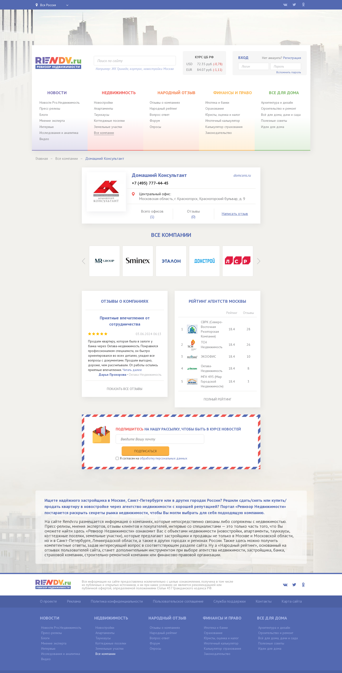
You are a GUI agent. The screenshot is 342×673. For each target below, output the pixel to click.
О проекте (48, 591)
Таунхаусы (101, 114)
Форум (155, 120)
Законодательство (218, 133)
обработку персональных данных (163, 449)
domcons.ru (242, 175)
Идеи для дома (272, 127)
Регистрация (292, 58)
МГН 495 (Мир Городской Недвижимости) (212, 381)
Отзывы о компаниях (165, 102)
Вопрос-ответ (159, 114)
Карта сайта (292, 591)
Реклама (74, 591)
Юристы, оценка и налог (222, 114)
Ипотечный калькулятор (222, 120)
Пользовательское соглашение (178, 591)
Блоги (44, 114)
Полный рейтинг (217, 399)
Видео (44, 139)
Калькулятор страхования (224, 127)
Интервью (47, 127)
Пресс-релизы (50, 108)
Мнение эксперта (52, 120)
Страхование (214, 108)
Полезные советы (274, 120)
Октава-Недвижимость (145, 374)
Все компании (104, 133)
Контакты (264, 591)
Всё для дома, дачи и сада (281, 114)
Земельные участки (108, 127)
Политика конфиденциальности (117, 591)
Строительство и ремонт (278, 108)
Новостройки (103, 102)
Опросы (155, 127)
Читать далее (132, 370)
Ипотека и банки (217, 102)
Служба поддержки (229, 591)
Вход (243, 57)
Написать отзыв (235, 213)
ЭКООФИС (208, 356)
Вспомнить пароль (288, 72)
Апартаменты (103, 108)
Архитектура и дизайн (277, 102)
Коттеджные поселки (109, 120)
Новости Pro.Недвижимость (59, 102)
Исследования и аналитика (59, 133)
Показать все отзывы (124, 389)
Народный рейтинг (163, 108)
